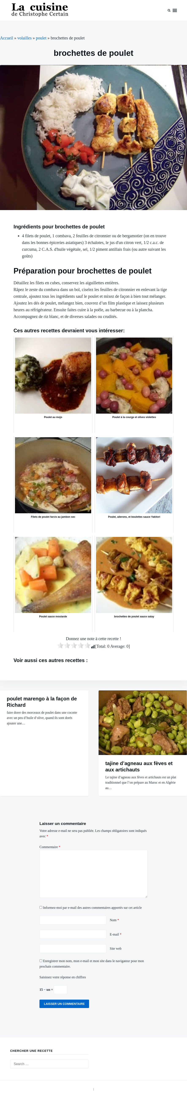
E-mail (116, 934)
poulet (41, 38)
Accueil (6, 38)
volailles (24, 38)
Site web (116, 948)
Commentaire (49, 847)
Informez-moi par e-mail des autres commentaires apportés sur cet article (92, 907)
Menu (175, 10)
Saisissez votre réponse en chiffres (62, 977)
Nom (114, 920)
